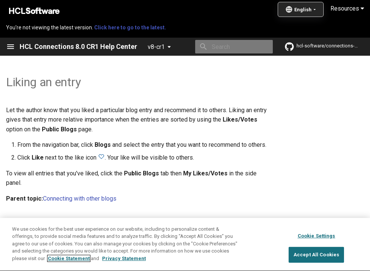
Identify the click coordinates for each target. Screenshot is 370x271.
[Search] (229, 46)
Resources (347, 8)
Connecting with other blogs (79, 198)
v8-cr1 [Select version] (156, 46)
